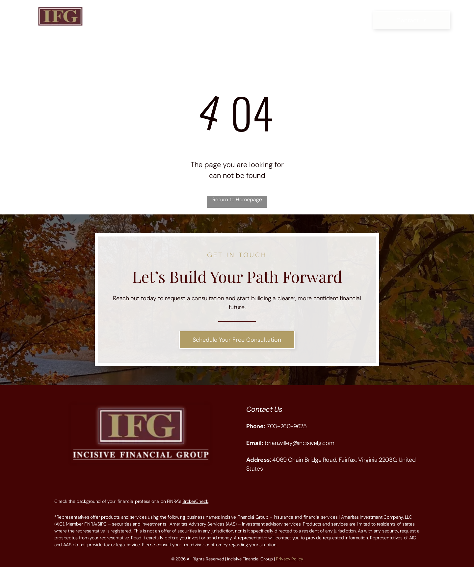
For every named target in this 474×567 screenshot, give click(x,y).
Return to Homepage (237, 199)
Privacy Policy (289, 559)
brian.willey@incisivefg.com (299, 443)
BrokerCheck (195, 501)
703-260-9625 (287, 426)
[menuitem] (139, 15)
